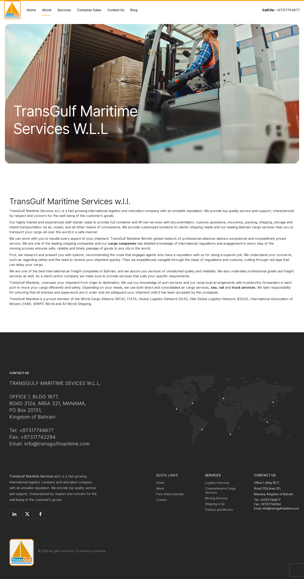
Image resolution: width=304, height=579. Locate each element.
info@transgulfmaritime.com (280, 508)
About (46, 10)
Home (31, 10)
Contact (161, 500)
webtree (100, 551)
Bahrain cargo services (257, 227)
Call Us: (268, 10)
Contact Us (115, 10)
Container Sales (89, 10)
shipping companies (78, 243)
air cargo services (195, 287)
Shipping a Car (215, 504)
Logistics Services (217, 482)
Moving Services (216, 498)
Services (64, 10)
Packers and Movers (219, 509)
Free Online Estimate (170, 494)
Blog (133, 10)
